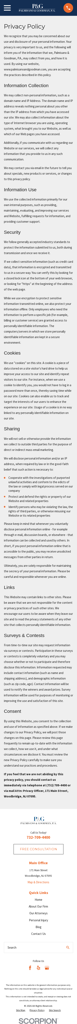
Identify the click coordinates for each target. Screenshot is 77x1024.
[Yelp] (38, 968)
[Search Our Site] (67, 947)
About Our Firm (38, 906)
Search (12, 947)
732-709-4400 (38, 837)
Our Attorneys (38, 913)
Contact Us (38, 934)
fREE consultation (38, 849)
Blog (38, 927)
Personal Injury (38, 920)
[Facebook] (30, 968)
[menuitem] (20, 1010)
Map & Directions (38, 882)
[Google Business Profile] (47, 968)
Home (38, 900)
